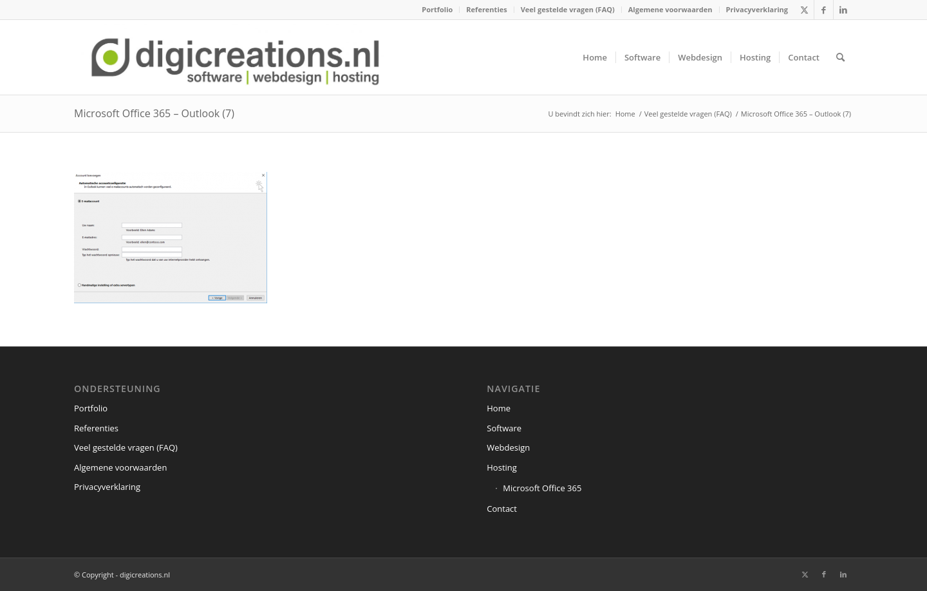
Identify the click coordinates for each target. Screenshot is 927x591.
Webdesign (508, 447)
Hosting (502, 467)
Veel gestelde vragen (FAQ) (568, 9)
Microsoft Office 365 (542, 488)
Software (504, 428)
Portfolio (437, 9)
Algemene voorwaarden (670, 9)
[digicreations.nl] (235, 57)
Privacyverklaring (757, 9)
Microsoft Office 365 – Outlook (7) (154, 113)
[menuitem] (437, 9)
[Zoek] (840, 57)
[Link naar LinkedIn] (843, 9)
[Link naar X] (804, 9)
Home (498, 408)
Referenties (486, 9)
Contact (502, 508)
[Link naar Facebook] (823, 9)
